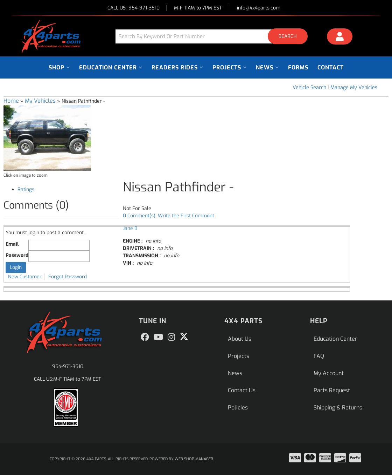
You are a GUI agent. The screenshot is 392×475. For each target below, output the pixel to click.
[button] (214, 36)
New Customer (25, 276)
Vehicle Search (309, 87)
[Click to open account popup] (340, 37)
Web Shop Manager (194, 459)
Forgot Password (67, 276)
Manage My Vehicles (353, 87)
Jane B (130, 228)
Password (17, 255)
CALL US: (133, 8)
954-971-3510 (67, 366)
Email (12, 244)
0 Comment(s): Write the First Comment (168, 215)
